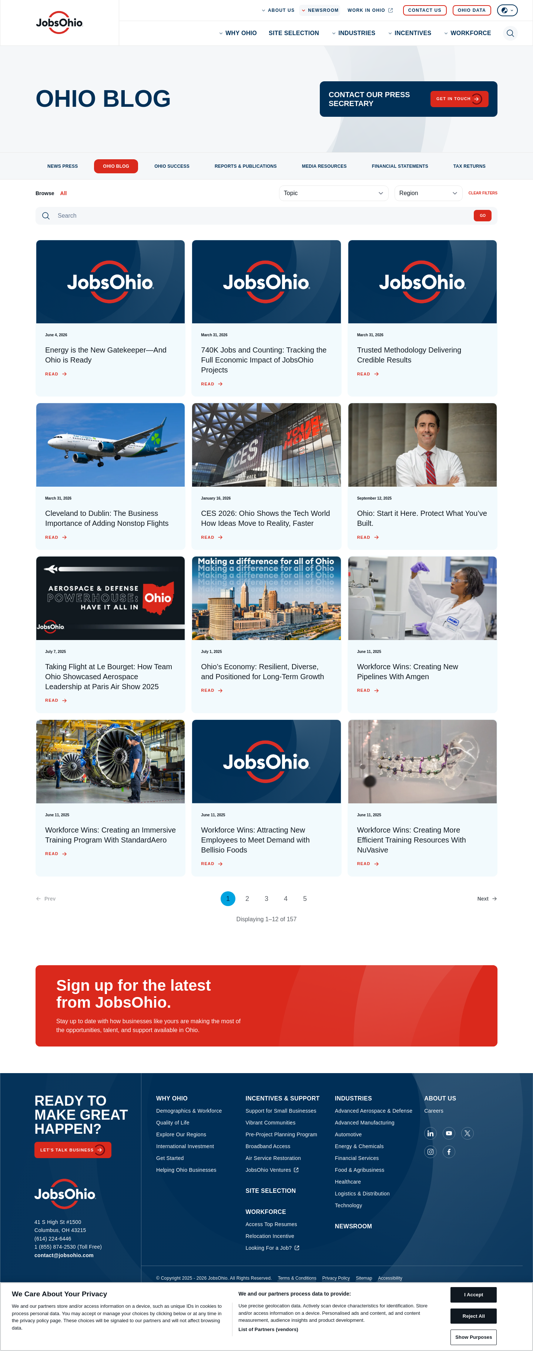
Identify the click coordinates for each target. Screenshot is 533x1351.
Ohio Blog (116, 166)
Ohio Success (172, 166)
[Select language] (507, 10)
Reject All (474, 1316)
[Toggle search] (510, 33)
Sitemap (364, 1278)
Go (483, 216)
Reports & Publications (246, 166)
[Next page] (487, 898)
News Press (62, 166)
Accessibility (390, 1278)
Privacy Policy (336, 1278)
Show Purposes (473, 1337)
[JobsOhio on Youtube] (449, 1133)
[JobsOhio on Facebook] (449, 1152)
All (63, 193)
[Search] (262, 215)
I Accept (473, 1294)
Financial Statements (400, 166)
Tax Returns (469, 166)
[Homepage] (59, 22)
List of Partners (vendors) (268, 1329)
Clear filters (483, 193)
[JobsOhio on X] (467, 1133)
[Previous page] (46, 898)
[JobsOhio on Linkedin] (430, 1133)
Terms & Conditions (297, 1278)
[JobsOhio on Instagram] (430, 1152)
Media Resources (324, 166)
